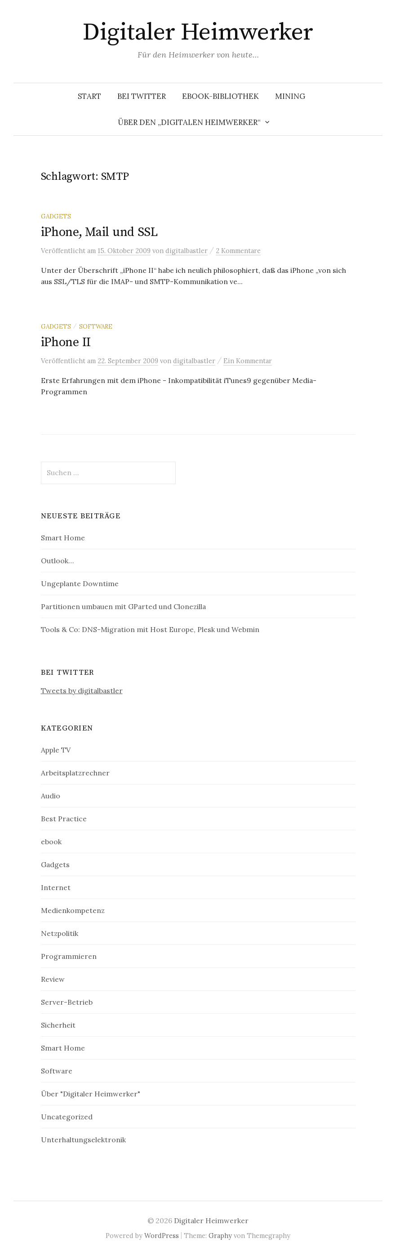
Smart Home (63, 537)
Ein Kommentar (247, 360)
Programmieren (69, 956)
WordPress (161, 1235)
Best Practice (64, 818)
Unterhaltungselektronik (83, 1139)
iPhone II (66, 342)
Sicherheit (58, 1024)
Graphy (220, 1235)
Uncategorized (67, 1116)
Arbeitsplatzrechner (75, 772)
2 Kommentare (238, 250)
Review (53, 979)
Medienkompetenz (73, 910)
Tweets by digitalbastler (82, 690)
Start (89, 96)
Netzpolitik (59, 933)
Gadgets (56, 216)
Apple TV (56, 749)
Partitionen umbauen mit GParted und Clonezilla (123, 606)
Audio (50, 795)
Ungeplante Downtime (80, 583)
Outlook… (57, 560)
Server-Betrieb (67, 1002)
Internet (56, 887)
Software (95, 326)
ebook (51, 841)
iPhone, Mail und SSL (99, 232)
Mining (290, 96)
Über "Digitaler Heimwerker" (90, 1093)
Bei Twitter (141, 96)
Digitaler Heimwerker (198, 32)
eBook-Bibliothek (220, 96)
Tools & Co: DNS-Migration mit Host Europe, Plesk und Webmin (150, 629)
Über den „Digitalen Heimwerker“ (189, 122)
